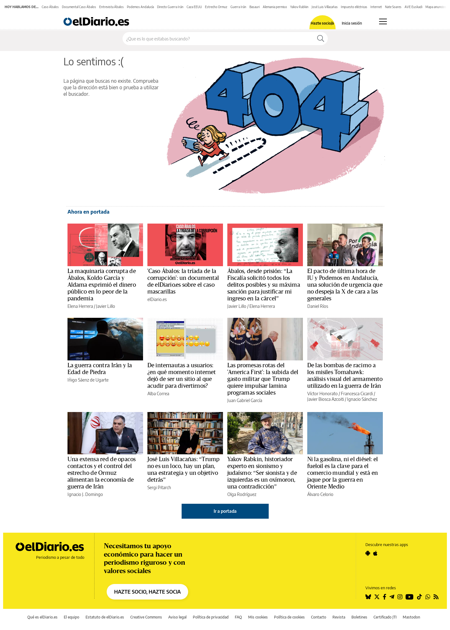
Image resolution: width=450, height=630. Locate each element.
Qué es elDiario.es (42, 617)
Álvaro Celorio (320, 494)
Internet (376, 7)
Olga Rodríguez (241, 494)
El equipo (71, 617)
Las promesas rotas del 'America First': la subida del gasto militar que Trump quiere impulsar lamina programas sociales (263, 379)
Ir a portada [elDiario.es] (225, 511)
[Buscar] (320, 38)
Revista (338, 617)
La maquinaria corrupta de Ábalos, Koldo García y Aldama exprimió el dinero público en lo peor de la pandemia (101, 285)
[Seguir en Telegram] (391, 597)
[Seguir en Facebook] (384, 597)
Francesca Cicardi (357, 393)
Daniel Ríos (317, 306)
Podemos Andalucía (140, 7)
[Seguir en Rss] (436, 597)
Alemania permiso (275, 7)
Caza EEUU (194, 7)
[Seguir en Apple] (375, 553)
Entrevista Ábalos (111, 7)
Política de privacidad (211, 617)
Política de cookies (289, 617)
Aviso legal (177, 617)
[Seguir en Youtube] (410, 597)
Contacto (318, 617)
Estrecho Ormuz (216, 7)
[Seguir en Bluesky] (368, 597)
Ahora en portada (88, 212)
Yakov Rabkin (299, 7)
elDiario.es (157, 299)
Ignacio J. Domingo (85, 494)
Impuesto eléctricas (354, 7)
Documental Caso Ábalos (79, 7)
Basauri (254, 7)
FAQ (238, 617)
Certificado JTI (385, 617)
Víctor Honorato (322, 393)
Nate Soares (393, 7)
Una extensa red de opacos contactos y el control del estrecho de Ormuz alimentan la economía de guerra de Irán (101, 473)
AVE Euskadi (413, 7)
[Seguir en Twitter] (377, 597)
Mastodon (411, 617)
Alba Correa (158, 393)
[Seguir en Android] (367, 553)
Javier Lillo (105, 306)
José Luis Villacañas (325, 7)
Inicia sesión (352, 23)
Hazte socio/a (322, 23)
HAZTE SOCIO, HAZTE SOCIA (147, 592)
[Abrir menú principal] (383, 21)
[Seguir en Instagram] (399, 597)
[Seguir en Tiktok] (419, 597)
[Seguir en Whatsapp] (427, 597)
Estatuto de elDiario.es (105, 617)
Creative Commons (146, 617)
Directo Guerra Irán (170, 7)
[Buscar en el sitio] (218, 38)
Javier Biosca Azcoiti (325, 399)
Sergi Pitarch (159, 487)
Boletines (359, 617)
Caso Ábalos (50, 7)
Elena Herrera (80, 306)
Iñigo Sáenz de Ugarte (88, 379)
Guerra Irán (238, 7)
